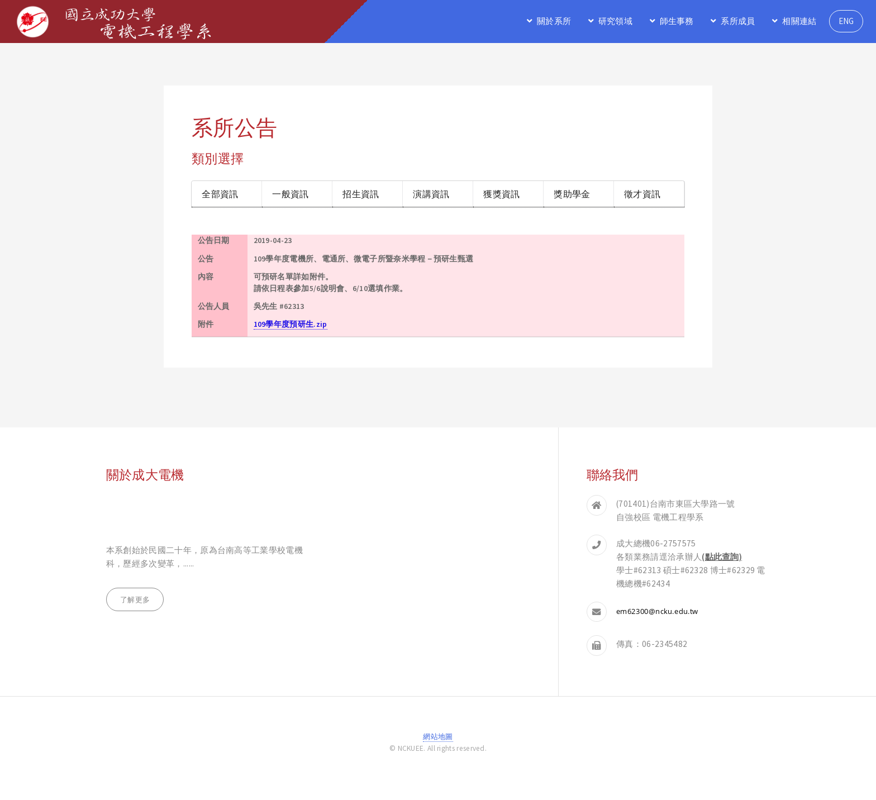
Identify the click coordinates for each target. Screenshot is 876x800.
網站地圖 (438, 736)
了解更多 (135, 599)
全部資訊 (220, 193)
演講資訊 (431, 193)
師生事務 (677, 21)
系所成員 (738, 21)
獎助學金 (572, 193)
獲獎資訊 (501, 193)
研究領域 (615, 21)
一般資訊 (290, 193)
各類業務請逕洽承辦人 (679, 556)
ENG (846, 21)
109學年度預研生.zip (290, 324)
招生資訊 (360, 193)
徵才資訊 (642, 193)
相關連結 (799, 21)
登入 (438, 760)
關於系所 (554, 21)
